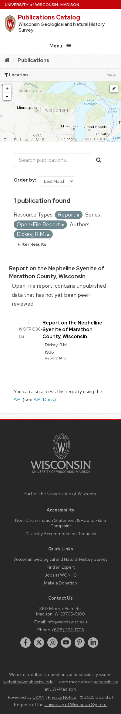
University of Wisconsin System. (76, 705)
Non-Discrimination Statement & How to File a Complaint (60, 523)
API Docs (44, 399)
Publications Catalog (49, 17)
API (18, 399)
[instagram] (52, 642)
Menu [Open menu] (60, 46)
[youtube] (66, 642)
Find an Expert (61, 567)
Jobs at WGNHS (60, 575)
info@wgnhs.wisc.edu (67, 622)
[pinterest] (80, 642)
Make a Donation (60, 583)
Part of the (61, 494)
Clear (111, 75)
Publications (33, 60)
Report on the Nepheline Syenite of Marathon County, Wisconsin (72, 330)
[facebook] (25, 642)
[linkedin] (93, 642)
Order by (24, 180)
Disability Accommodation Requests (60, 533)
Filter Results (32, 244)
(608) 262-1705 (68, 630)
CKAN (38, 697)
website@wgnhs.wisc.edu (28, 682)
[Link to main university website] (60, 474)
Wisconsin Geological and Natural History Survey (60, 559)
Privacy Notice (62, 697)
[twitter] (39, 642)
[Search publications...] (52, 160)
